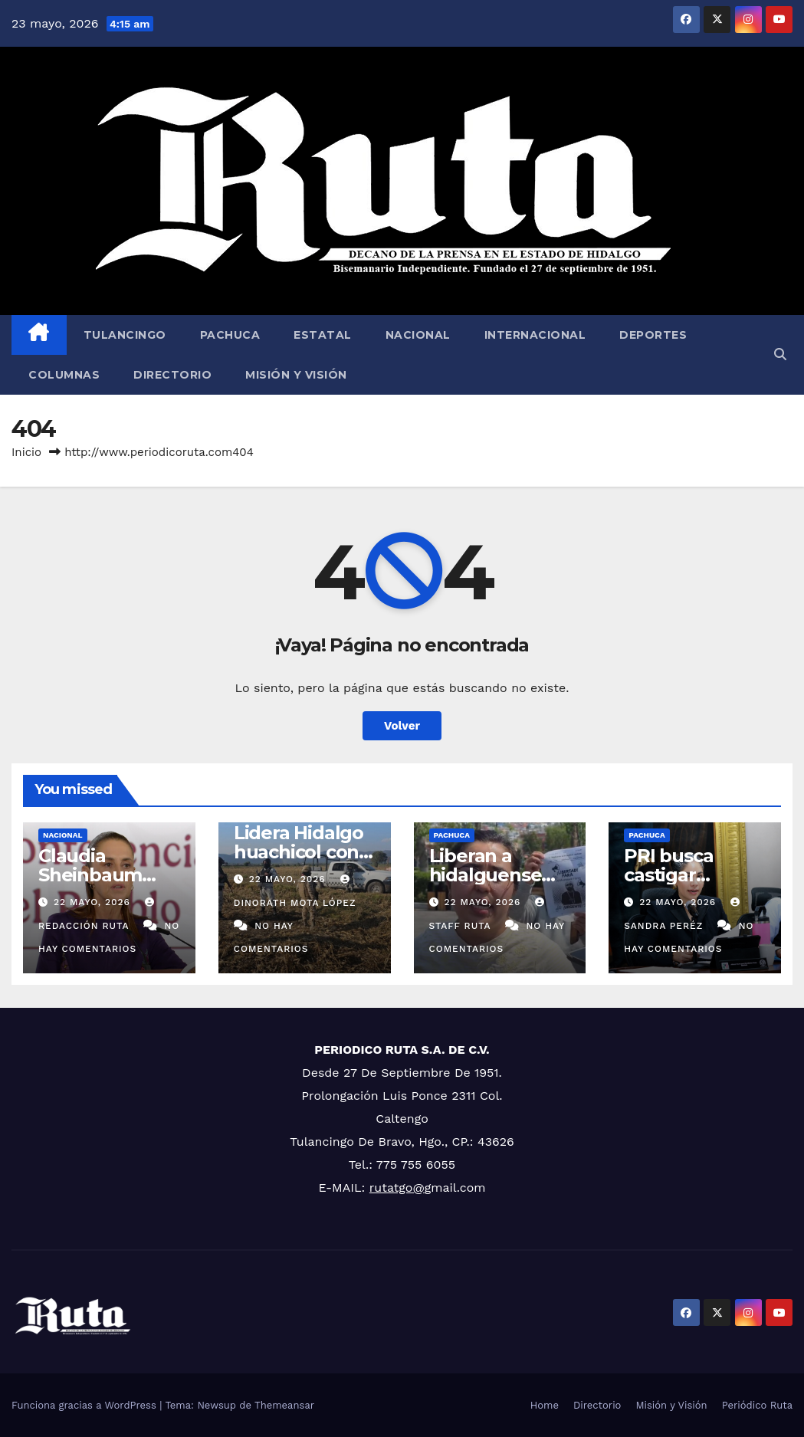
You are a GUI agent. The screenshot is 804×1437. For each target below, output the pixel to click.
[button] (780, 354)
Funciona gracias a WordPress (85, 1405)
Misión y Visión (296, 375)
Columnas (64, 375)
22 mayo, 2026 (94, 902)
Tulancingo (125, 335)
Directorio (172, 375)
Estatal (323, 335)
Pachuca (230, 335)
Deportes (653, 335)
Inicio (26, 452)
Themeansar (284, 1405)
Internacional (535, 335)
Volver (402, 726)
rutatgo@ (397, 1187)
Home (544, 1405)
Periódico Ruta (757, 1405)
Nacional (418, 335)
